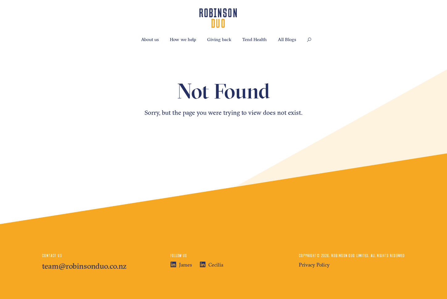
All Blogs (287, 39)
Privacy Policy (314, 265)
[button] (309, 40)
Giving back (219, 39)
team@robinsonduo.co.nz (84, 266)
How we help (183, 39)
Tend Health (254, 39)
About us (150, 39)
